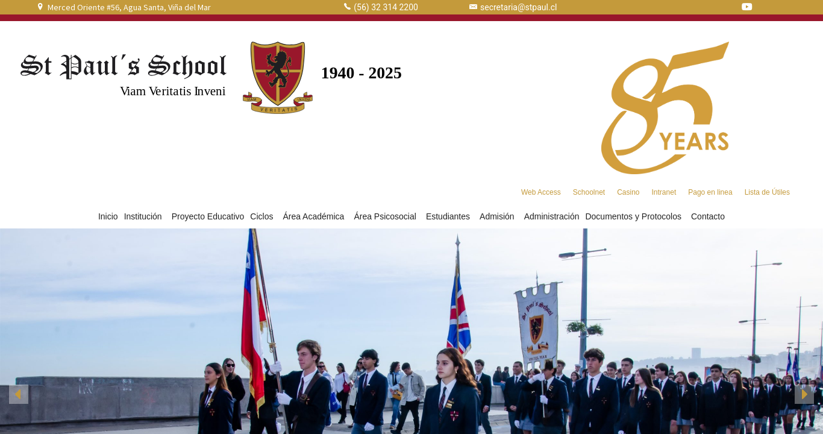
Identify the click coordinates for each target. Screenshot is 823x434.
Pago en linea (710, 192)
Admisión (499, 216)
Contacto (708, 216)
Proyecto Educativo (208, 216)
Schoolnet (589, 192)
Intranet (664, 192)
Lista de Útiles (767, 192)
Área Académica (315, 216)
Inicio (108, 216)
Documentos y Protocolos (635, 216)
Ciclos (263, 216)
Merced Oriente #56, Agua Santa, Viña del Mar (129, 7)
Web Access (541, 192)
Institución (145, 216)
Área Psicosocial (387, 216)
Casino (628, 192)
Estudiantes (450, 216)
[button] (18, 394)
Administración (552, 216)
